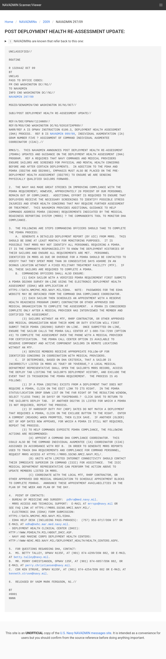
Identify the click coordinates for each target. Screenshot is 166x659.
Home (9, 22)
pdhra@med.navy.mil (81, 500)
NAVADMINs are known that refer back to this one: (46, 41)
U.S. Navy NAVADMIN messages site (85, 633)
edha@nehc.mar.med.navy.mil (46, 524)
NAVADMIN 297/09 (21, 97)
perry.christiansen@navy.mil (47, 565)
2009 (46, 22)
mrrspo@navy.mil (100, 504)
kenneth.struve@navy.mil (28, 574)
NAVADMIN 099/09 (62, 134)
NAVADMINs (28, 22)
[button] (161, 5)
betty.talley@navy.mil (31, 557)
